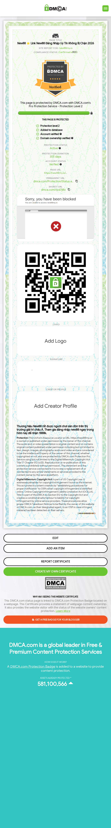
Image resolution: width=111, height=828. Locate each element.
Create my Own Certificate (55, 571)
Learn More (63, 611)
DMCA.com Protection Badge (32, 666)
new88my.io (65, 48)
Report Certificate (55, 561)
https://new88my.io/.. (55, 172)
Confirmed (68, 52)
